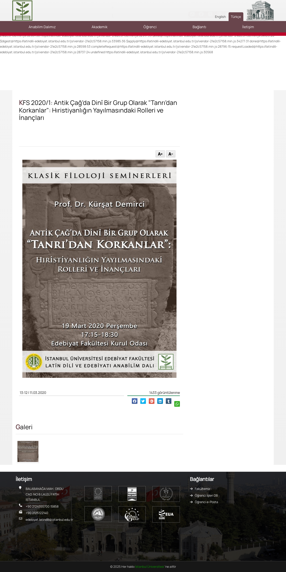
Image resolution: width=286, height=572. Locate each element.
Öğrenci (150, 26)
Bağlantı (199, 26)
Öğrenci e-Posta (206, 502)
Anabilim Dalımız (42, 26)
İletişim (248, 26)
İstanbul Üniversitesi (150, 566)
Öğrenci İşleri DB (206, 495)
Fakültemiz (202, 489)
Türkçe (236, 16)
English (220, 16)
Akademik (99, 26)
